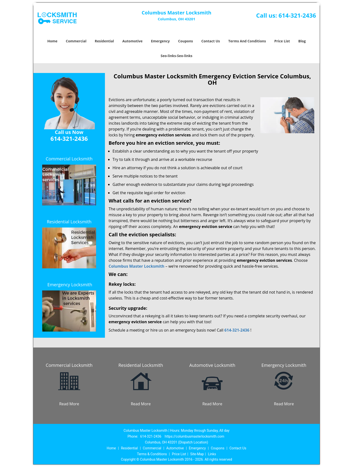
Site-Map (197, 454)
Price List (282, 41)
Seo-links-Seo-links (176, 55)
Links (212, 454)
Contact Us (210, 41)
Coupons (185, 41)
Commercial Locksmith (69, 159)
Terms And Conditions (247, 41)
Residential (104, 41)
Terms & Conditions (152, 454)
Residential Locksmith (69, 222)
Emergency (160, 41)
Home (52, 41)
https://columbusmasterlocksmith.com (194, 436)
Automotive (132, 41)
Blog (302, 41)
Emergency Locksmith (69, 284)
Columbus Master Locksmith (136, 266)
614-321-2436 (297, 15)
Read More (69, 404)
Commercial (76, 41)
